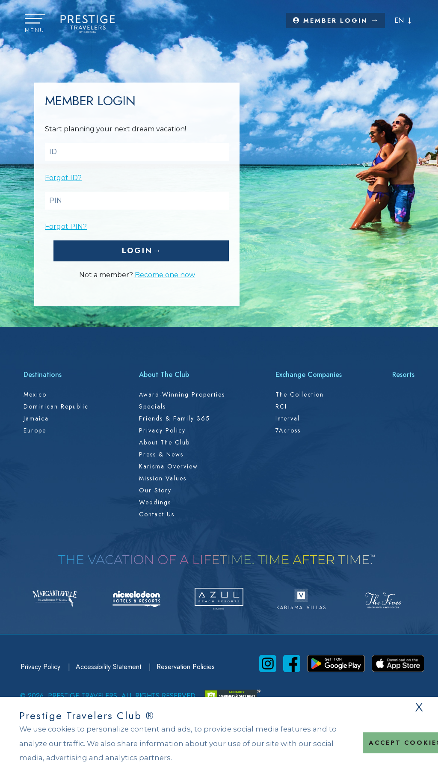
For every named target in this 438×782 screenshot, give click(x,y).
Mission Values (162, 478)
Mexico (35, 394)
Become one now (165, 275)
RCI (281, 406)
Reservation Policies (186, 667)
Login (137, 250)
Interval (287, 418)
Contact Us (157, 514)
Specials (152, 406)
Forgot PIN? (66, 226)
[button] (35, 24)
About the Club (164, 442)
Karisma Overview (168, 466)
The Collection (299, 394)
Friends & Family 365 (174, 418)
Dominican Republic (56, 406)
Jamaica (36, 418)
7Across (288, 430)
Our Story (155, 490)
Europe (35, 430)
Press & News (161, 454)
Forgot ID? (63, 178)
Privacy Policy (162, 430)
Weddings (155, 502)
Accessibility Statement (109, 667)
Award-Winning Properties (182, 394)
